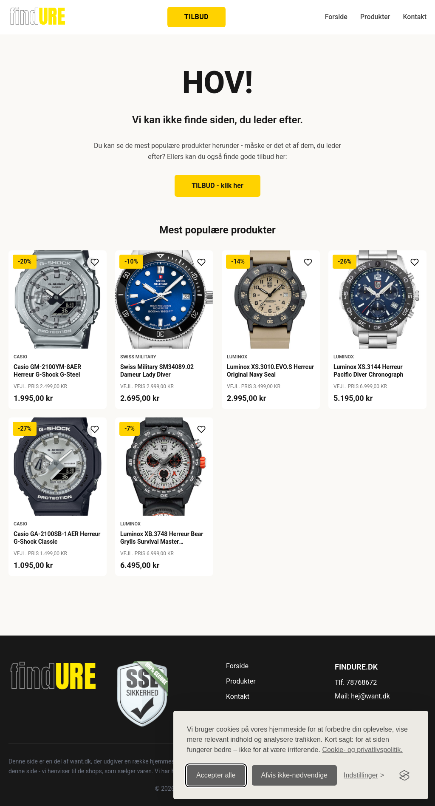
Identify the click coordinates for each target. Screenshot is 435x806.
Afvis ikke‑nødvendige (294, 775)
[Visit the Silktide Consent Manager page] (404, 775)
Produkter (375, 17)
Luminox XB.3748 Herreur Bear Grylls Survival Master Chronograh (161, 542)
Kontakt (415, 17)
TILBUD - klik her (217, 186)
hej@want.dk (370, 696)
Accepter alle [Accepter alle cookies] (216, 775)
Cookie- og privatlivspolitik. (362, 749)
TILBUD (196, 17)
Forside (336, 17)
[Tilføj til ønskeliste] (94, 262)
